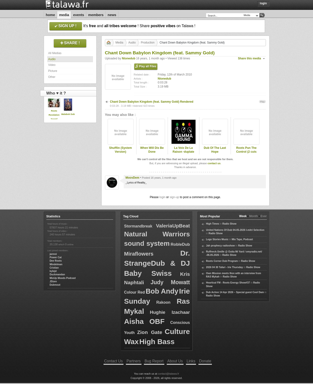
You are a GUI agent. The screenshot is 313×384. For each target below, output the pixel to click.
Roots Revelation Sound (54, 115)
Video (51, 65)
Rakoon (163, 302)
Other (51, 77)
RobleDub (180, 244)
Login (263, 3)
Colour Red (134, 292)
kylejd (53, 271)
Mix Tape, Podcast (242, 239)
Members (96, 15)
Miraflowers (138, 254)
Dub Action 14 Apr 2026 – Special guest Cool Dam (235, 292)
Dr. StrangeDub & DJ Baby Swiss (157, 263)
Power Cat (56, 257)
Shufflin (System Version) (120, 150)
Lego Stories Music (217, 239)
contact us (214, 163)
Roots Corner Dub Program (222, 261)
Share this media (249, 58)
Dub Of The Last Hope (215, 150)
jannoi (53, 254)
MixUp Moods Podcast (63, 278)
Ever (263, 216)
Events (78, 15)
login (162, 197)
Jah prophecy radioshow (220, 245)
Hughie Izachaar (170, 312)
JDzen (53, 281)
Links (191, 361)
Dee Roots (56, 260)
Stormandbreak (138, 226)
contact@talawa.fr (168, 373)
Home (50, 15)
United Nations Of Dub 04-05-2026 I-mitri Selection (235, 230)
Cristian (54, 267)
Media (64, 15)
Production (147, 42)
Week (243, 216)
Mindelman (56, 264)
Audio (52, 59)
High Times (212, 223)
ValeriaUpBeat (173, 225)
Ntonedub (128, 58)
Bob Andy (162, 291)
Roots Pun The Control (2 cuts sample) (246, 152)
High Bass (157, 342)
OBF (157, 321)
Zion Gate (149, 332)
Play (262, 101)
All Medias (54, 53)
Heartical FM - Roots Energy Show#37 (228, 282)
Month (253, 216)
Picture (52, 71)
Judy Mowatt (170, 282)
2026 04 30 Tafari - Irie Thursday (224, 267)
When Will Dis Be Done (152, 150)
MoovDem (132, 177)
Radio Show (229, 223)
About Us (175, 361)
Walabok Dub (68, 114)
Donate (205, 361)
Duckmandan (57, 274)
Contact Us (113, 361)
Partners (134, 361)
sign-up (174, 197)
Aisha (134, 321)
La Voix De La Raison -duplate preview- (183, 152)
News (112, 15)
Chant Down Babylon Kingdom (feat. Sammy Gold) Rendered (151, 101)
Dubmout (55, 284)
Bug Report (154, 361)
